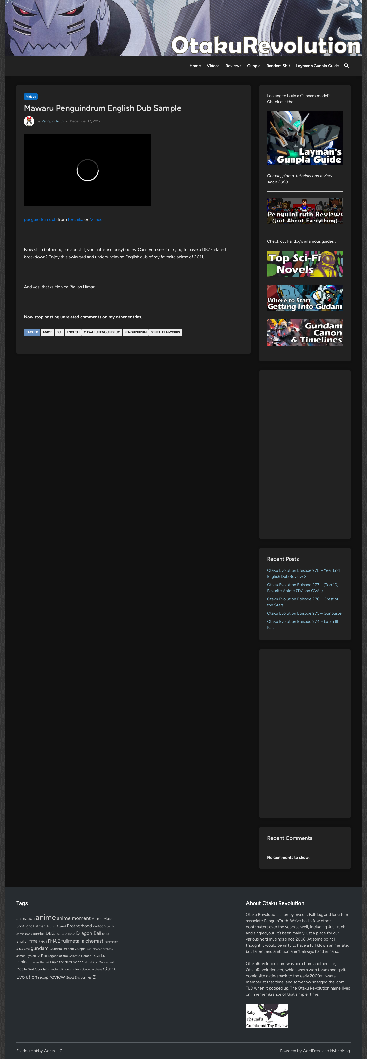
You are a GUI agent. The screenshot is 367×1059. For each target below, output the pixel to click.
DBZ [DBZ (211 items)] (50, 933)
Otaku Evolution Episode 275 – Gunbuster (305, 613)
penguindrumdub (40, 219)
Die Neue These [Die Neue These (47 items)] (65, 934)
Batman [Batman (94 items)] (39, 926)
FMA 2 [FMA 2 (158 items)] (54, 941)
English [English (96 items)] (22, 941)
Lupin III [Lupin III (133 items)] (23, 961)
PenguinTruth (276, 920)
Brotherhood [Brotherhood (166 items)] (79, 926)
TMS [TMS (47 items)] (89, 977)
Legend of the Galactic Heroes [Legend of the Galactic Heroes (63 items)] (69, 956)
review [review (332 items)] (57, 976)
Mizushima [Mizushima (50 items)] (91, 962)
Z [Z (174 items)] (94, 977)
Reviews (233, 65)
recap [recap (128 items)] (43, 977)
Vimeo (96, 219)
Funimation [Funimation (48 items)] (111, 941)
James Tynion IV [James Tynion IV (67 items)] (28, 956)
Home (195, 65)
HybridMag (340, 1050)
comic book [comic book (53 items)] (24, 934)
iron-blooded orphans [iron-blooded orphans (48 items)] (100, 949)
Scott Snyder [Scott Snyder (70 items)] (75, 977)
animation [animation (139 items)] (25, 918)
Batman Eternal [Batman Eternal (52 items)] (56, 926)
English (73, 332)
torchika (75, 219)
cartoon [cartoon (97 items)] (99, 926)
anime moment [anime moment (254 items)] (74, 918)
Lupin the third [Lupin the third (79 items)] (61, 962)
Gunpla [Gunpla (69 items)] (80, 949)
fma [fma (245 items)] (33, 941)
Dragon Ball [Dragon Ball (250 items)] (88, 933)
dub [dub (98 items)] (105, 933)
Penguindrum (136, 332)
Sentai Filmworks (165, 332)
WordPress (312, 1050)
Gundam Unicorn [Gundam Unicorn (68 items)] (62, 949)
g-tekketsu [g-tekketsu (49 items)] (23, 949)
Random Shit (278, 65)
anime (47, 332)
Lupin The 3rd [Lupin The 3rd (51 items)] (40, 962)
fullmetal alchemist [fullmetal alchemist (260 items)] (82, 941)
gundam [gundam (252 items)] (40, 948)
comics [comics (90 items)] (39, 934)
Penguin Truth (53, 121)
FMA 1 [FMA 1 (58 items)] (43, 941)
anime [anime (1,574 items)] (46, 917)
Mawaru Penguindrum (102, 332)
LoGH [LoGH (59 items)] (96, 956)
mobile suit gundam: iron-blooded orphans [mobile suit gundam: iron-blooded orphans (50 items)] (76, 969)
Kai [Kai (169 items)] (44, 955)
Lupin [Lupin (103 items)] (105, 955)
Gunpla (253, 65)
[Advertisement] (305, 454)
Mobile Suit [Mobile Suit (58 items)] (106, 962)
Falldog (315, 914)
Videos (213, 65)
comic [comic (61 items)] (111, 926)
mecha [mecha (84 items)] (78, 962)
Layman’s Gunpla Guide (317, 65)
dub (59, 332)
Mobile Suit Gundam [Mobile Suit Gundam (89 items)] (32, 969)
